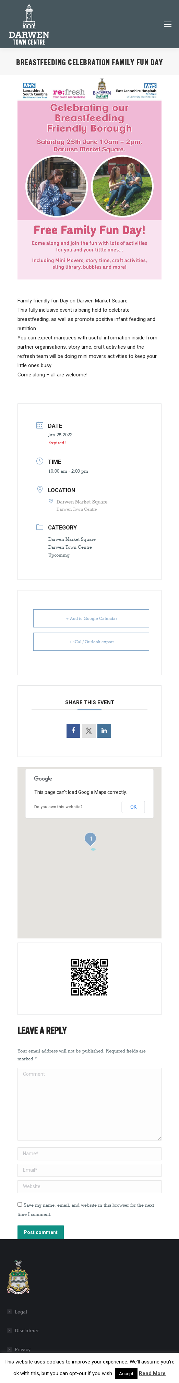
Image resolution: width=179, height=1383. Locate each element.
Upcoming (59, 555)
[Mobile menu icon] (167, 24)
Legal (21, 1312)
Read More (152, 1373)
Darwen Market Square (72, 539)
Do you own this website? (58, 807)
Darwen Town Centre (70, 547)
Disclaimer (27, 1331)
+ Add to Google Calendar (91, 618)
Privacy (23, 1350)
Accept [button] (126, 1373)
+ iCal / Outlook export (91, 641)
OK (133, 807)
